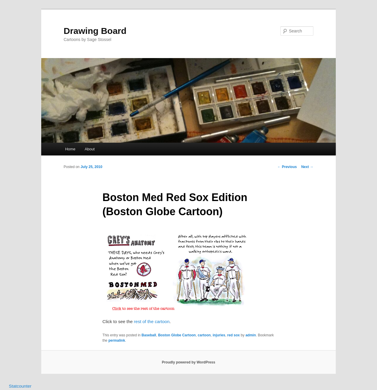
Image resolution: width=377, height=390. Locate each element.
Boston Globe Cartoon (177, 335)
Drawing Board (95, 31)
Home (70, 149)
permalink (116, 340)
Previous (287, 167)
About (90, 149)
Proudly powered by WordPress (188, 362)
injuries (219, 335)
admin (250, 335)
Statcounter (20, 386)
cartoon (204, 335)
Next (307, 167)
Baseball (149, 335)
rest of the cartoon (152, 321)
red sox (233, 335)
